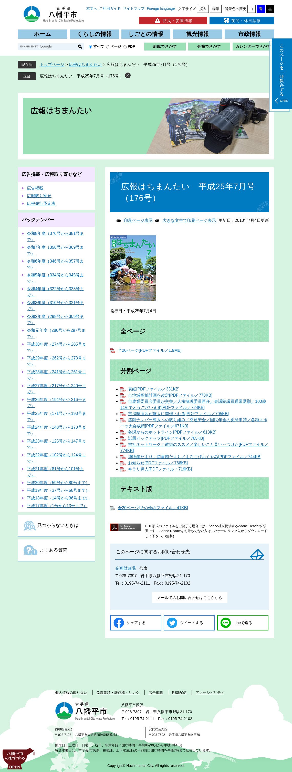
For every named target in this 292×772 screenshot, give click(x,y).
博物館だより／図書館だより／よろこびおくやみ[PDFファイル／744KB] (195, 457)
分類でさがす (209, 46)
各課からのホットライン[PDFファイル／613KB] (172, 432)
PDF (131, 46)
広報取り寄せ (39, 196)
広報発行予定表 (41, 203)
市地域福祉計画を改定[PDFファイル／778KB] (170, 395)
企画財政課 (125, 568)
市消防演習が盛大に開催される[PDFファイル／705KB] (178, 414)
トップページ (52, 64)
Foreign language (161, 8)
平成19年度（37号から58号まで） (58, 490)
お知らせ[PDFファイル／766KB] (158, 463)
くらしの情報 (94, 34)
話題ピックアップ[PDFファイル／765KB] (166, 438)
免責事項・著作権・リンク (117, 692)
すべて (98, 46)
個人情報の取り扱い (71, 692)
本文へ (91, 8)
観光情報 (197, 34)
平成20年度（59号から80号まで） (58, 482)
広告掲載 (35, 188)
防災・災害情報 (173, 20)
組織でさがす (165, 46)
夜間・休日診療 (242, 20)
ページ (115, 46)
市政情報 (249, 34)
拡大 (202, 9)
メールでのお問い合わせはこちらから (189, 597)
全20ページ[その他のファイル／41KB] (153, 508)
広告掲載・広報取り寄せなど (52, 174)
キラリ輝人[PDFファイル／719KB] (160, 469)
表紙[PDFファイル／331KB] (154, 389)
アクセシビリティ (210, 692)
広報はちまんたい (85, 64)
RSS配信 (179, 692)
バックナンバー (38, 219)
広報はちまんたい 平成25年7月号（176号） (81, 76)
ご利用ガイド (110, 8)
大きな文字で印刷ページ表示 (189, 220)
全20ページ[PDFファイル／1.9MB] (150, 350)
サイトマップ (133, 8)
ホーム (42, 34)
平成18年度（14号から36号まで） (58, 498)
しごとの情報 (145, 34)
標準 (215, 9)
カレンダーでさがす (253, 46)
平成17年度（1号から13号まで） (57, 506)
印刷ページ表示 (138, 220)
